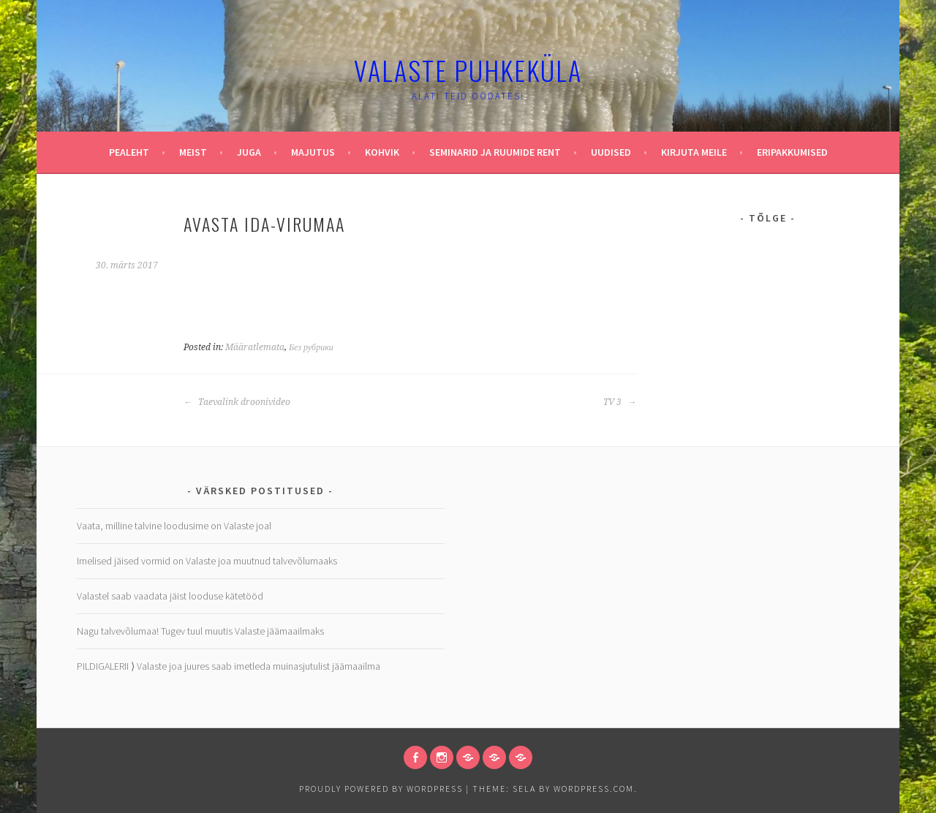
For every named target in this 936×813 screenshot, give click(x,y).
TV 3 (619, 402)
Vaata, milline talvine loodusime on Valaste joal (174, 525)
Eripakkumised (792, 152)
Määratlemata (254, 347)
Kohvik (382, 152)
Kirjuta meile (694, 152)
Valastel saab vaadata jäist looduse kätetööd (170, 595)
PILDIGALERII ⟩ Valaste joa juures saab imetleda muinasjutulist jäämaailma (228, 666)
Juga (249, 152)
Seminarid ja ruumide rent (495, 152)
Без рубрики (311, 347)
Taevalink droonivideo (237, 402)
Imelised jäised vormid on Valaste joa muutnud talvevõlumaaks (207, 560)
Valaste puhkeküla (468, 69)
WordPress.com (594, 788)
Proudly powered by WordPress (381, 788)
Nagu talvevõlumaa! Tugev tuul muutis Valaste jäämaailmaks (200, 631)
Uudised (611, 152)
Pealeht (129, 152)
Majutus (313, 152)
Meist (193, 152)
